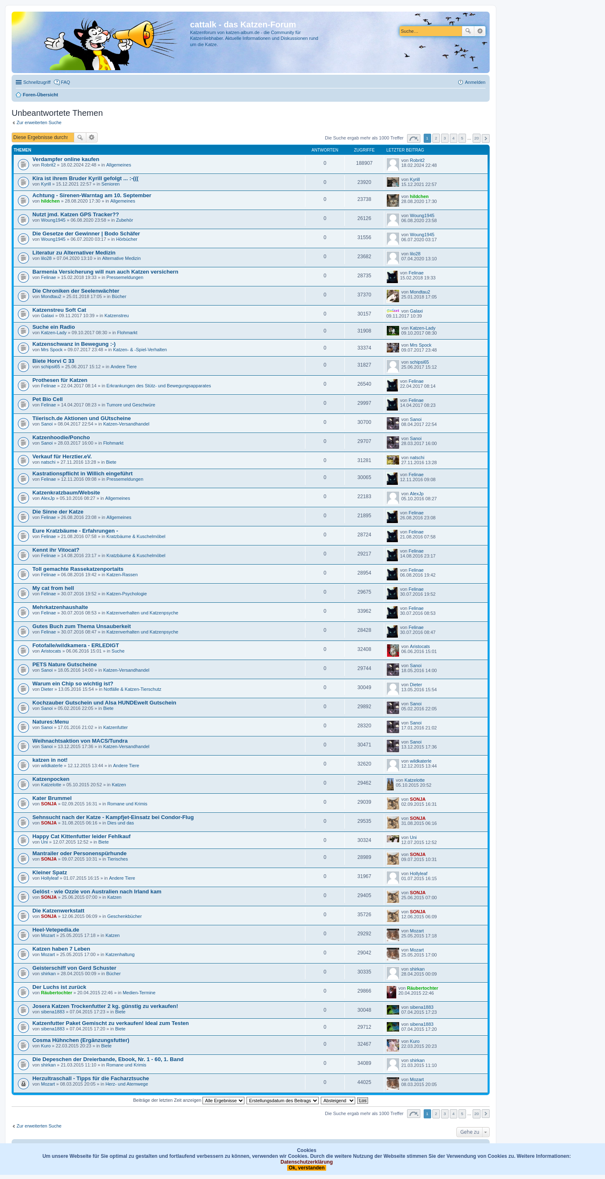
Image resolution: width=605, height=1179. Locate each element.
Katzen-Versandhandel (126, 423)
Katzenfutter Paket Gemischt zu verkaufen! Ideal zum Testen (110, 1023)
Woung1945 (53, 220)
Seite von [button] (413, 138)
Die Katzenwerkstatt (58, 910)
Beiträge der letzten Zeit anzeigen (189, 1100)
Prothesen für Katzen (60, 380)
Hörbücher (126, 239)
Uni (44, 841)
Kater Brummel (52, 798)
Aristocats (51, 650)
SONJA (49, 803)
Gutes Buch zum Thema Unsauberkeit (81, 626)
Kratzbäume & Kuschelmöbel (136, 536)
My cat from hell (53, 588)
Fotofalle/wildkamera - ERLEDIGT (75, 645)
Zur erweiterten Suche (39, 122)
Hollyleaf (50, 878)
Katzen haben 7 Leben (61, 949)
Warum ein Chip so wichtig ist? (72, 683)
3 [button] (445, 138)
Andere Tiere (123, 366)
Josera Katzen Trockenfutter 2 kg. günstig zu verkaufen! (105, 1006)
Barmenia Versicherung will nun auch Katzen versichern (105, 272)
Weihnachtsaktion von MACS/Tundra (80, 741)
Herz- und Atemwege (126, 1083)
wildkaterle (52, 765)
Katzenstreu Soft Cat (59, 310)
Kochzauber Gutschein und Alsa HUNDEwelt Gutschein (104, 703)
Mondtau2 (51, 296)
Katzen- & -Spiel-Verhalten (140, 349)
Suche (468, 31)
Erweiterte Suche (479, 31)
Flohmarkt (127, 332)
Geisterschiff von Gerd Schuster (74, 968)
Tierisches (117, 858)
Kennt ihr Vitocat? (55, 550)
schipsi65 (50, 366)
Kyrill (46, 183)
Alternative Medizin (121, 258)
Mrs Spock (52, 349)
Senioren (110, 183)
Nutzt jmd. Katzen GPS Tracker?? (75, 214)
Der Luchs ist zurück (59, 987)
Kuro (46, 1045)
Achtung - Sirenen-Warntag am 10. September (91, 195)
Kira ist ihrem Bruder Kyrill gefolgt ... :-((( (85, 178)
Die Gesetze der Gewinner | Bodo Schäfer (86, 233)
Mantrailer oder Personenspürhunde (79, 853)
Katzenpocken (50, 779)
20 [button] (476, 138)
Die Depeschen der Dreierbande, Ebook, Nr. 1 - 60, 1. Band (107, 1059)
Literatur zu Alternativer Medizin (73, 252)
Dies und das (120, 822)
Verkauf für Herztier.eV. (62, 456)
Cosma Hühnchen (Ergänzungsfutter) (80, 1040)
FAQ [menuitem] (65, 82)
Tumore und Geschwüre (131, 404)
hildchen (50, 200)
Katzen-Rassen (122, 574)
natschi (48, 462)
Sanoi (47, 423)
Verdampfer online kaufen (65, 159)
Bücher (119, 296)
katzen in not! (50, 760)
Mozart (48, 935)
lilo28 (46, 258)
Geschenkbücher (124, 916)
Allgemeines (118, 164)
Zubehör (124, 220)
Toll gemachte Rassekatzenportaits (78, 569)
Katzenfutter (115, 727)
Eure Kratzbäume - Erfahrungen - (75, 531)
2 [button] (436, 138)
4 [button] (453, 138)
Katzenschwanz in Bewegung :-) (74, 344)
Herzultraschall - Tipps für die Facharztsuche (90, 1078)
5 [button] (462, 138)
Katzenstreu (117, 315)
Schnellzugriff (37, 82)
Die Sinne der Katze (57, 512)
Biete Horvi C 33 (53, 361)
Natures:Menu (50, 722)
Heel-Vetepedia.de (55, 930)
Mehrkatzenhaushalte (60, 607)
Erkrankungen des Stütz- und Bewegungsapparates (159, 385)
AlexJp (48, 498)
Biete (111, 462)
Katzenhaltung (119, 954)
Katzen (119, 784)
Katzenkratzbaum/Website (66, 492)
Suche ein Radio (53, 327)
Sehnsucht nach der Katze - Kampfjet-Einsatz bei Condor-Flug (113, 817)
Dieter (47, 689)
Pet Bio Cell (47, 399)
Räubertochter (56, 992)
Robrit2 (48, 164)
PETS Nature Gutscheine (64, 664)
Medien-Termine (139, 992)
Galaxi (47, 315)
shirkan (48, 973)
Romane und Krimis (127, 803)
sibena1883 (53, 1011)
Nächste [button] (486, 138)
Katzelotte (51, 784)
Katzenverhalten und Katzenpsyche (142, 612)
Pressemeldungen (125, 277)
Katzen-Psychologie (127, 593)
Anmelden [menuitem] (475, 82)
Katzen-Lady (54, 332)
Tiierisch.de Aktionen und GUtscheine (81, 418)
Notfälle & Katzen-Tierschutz (132, 689)
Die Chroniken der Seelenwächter (76, 291)
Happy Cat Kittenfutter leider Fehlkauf (81, 836)
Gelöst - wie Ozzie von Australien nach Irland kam (96, 891)
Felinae (48, 277)
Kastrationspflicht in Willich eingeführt (82, 473)
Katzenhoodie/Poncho (61, 437)
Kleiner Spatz (49, 872)
